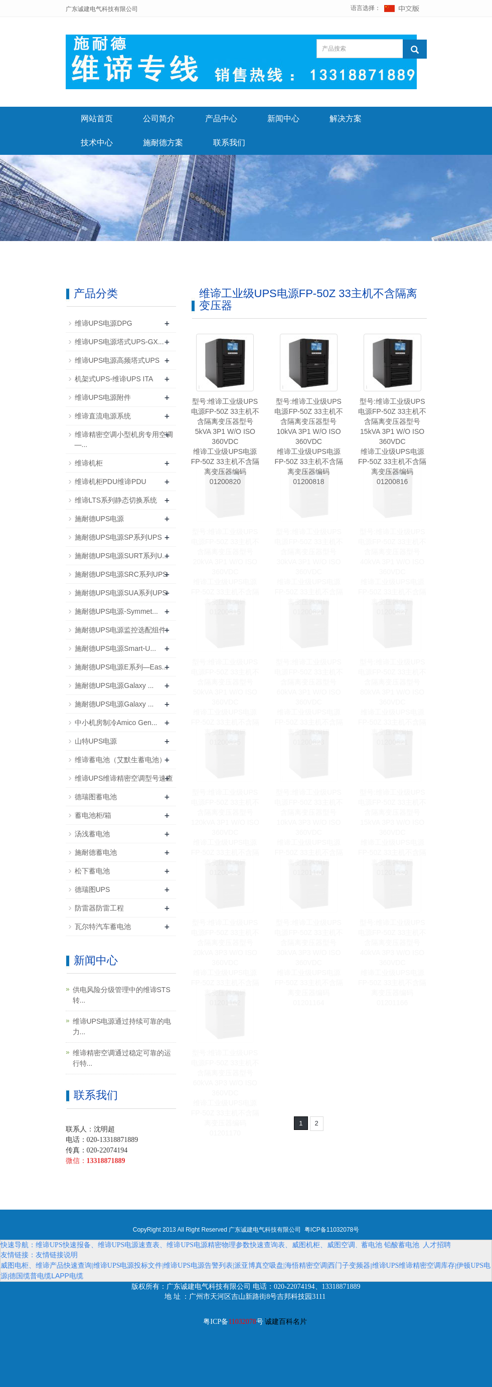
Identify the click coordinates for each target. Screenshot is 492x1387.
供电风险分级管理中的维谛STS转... (122, 995)
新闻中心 (283, 118)
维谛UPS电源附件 (103, 397)
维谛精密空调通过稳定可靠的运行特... (122, 1058)
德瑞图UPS (92, 889)
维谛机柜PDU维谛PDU (110, 482)
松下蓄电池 (92, 871)
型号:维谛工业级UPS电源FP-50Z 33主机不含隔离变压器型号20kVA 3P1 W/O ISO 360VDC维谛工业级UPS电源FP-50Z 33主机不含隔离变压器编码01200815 (225, 572)
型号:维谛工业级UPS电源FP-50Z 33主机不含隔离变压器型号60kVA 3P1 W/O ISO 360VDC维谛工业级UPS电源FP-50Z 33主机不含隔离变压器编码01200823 (308, 702)
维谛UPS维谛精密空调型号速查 (124, 778)
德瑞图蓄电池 (96, 797)
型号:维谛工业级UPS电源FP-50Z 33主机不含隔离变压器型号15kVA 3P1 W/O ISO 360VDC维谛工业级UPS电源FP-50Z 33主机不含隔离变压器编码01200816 (392, 441)
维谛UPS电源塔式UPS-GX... (119, 342)
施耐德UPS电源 (99, 519)
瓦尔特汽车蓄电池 (103, 926)
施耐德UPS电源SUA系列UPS (121, 593)
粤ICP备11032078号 (331, 1229)
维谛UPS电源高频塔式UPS (117, 360)
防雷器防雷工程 (99, 908)
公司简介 (159, 118)
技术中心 (97, 142)
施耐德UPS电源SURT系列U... (121, 556)
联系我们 (229, 142)
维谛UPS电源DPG (103, 323)
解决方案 (346, 118)
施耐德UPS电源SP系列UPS (118, 537)
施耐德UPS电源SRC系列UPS (121, 574)
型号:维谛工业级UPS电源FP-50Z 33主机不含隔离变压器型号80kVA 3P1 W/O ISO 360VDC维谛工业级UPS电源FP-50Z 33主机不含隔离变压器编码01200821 (392, 702)
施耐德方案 (163, 142)
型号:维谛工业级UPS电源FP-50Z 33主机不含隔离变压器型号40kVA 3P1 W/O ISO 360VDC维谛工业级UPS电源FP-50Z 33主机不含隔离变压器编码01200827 (392, 572)
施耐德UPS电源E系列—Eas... (121, 667)
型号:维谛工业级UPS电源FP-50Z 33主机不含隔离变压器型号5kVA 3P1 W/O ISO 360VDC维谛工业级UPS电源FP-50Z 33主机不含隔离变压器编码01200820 (225, 441)
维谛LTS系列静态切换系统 (116, 500)
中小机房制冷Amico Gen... (116, 723)
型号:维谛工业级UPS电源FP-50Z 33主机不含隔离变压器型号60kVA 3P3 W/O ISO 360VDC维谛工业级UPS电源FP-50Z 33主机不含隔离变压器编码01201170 (225, 1093)
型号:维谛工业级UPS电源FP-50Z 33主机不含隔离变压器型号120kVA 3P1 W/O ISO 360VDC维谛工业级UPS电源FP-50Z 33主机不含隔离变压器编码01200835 (225, 832)
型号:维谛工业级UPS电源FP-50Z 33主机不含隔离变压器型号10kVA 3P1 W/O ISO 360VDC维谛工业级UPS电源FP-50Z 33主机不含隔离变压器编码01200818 (308, 441)
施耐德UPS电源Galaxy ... (114, 685)
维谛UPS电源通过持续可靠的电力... (122, 1026)
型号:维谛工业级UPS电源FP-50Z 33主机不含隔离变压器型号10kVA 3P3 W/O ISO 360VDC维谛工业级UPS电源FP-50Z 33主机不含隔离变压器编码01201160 (308, 832)
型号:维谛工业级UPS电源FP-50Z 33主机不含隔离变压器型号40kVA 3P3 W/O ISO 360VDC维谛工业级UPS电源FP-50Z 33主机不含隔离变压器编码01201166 (392, 962)
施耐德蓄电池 (96, 852)
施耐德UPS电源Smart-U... (115, 648)
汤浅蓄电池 (92, 834)
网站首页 (97, 118)
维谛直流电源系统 (103, 416)
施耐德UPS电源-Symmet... (116, 611)
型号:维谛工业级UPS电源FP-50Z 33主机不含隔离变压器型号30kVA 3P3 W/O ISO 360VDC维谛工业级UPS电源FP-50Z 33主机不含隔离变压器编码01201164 (308, 962)
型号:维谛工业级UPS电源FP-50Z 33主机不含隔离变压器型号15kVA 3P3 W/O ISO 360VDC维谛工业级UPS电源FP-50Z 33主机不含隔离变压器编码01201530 (392, 832)
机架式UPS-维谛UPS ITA (114, 379)
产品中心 (221, 118)
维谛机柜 (89, 463)
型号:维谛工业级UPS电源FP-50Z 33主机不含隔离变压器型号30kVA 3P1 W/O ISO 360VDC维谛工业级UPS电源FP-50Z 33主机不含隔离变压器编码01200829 (308, 572)
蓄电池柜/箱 (93, 815)
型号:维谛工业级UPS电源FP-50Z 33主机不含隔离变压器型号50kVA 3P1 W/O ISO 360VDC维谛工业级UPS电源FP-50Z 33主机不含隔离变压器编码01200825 (225, 702)
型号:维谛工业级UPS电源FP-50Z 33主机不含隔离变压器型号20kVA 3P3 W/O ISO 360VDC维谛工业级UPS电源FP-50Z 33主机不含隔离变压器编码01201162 (225, 962)
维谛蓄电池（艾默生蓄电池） (120, 760)
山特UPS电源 (96, 741)
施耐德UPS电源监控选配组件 (121, 630)
